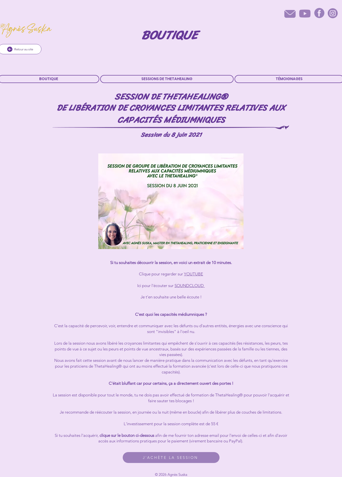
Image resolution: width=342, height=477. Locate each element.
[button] (167, 79)
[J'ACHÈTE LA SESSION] (171, 457)
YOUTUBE (193, 274)
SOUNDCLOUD (190, 285)
